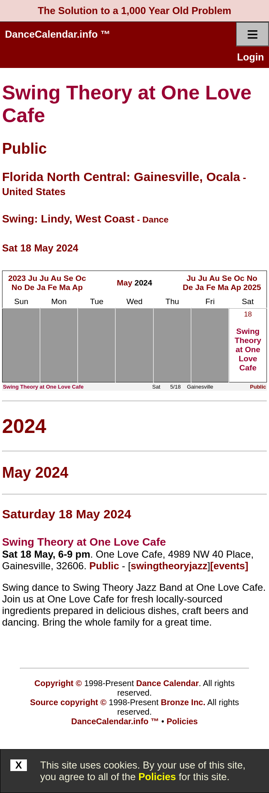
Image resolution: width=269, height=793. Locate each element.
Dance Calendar (167, 683)
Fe (52, 287)
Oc (80, 278)
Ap (77, 287)
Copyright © (58, 683)
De (29, 287)
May (124, 282)
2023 (17, 278)
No (17, 287)
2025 (252, 287)
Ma (64, 287)
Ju (32, 278)
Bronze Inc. (183, 702)
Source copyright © (68, 702)
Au (56, 278)
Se (68, 278)
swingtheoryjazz (169, 565)
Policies (157, 776)
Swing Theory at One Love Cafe (248, 349)
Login (250, 57)
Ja (41, 287)
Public (24, 148)
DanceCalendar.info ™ (57, 34)
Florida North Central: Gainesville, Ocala (121, 177)
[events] (229, 565)
